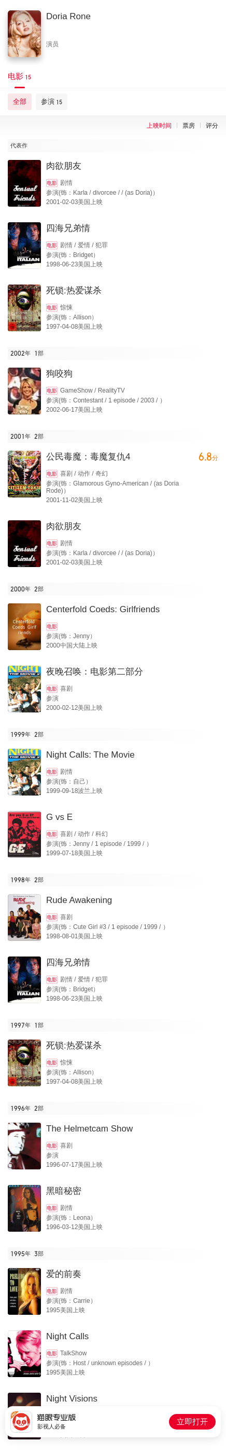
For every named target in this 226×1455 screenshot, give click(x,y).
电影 (52, 183)
